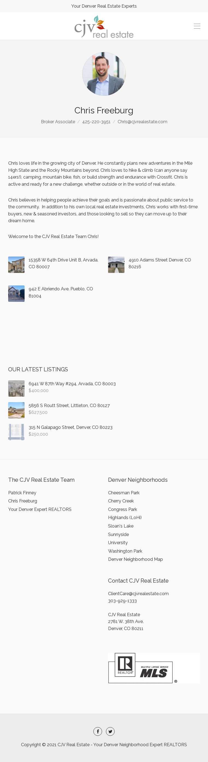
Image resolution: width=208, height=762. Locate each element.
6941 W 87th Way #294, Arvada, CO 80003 (72, 383)
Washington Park (125, 551)
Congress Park (122, 509)
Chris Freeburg (22, 501)
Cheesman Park (123, 492)
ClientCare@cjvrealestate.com (138, 593)
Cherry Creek (121, 501)
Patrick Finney (22, 492)
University (118, 542)
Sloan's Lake (120, 526)
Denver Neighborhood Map (135, 559)
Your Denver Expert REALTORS (40, 509)
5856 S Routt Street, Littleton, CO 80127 (69, 405)
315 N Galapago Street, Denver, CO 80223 (70, 427)
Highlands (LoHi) (125, 517)
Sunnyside (118, 534)
